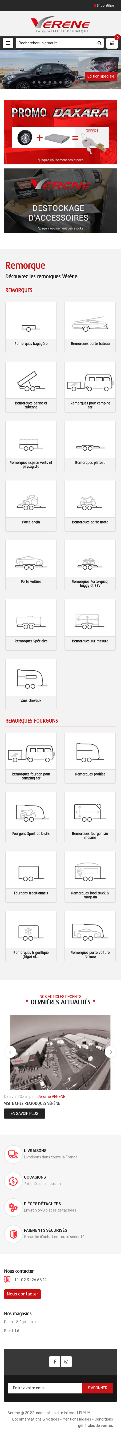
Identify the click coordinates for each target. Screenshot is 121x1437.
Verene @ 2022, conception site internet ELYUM (49, 1413)
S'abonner (97, 1388)
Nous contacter (22, 1294)
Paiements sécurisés (45, 1230)
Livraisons (35, 1151)
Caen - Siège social (20, 1322)
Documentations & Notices (35, 1419)
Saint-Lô (11, 1331)
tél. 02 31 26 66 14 (31, 1280)
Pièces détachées (42, 1204)
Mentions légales (77, 1419)
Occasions (35, 1177)
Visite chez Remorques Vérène (32, 1103)
